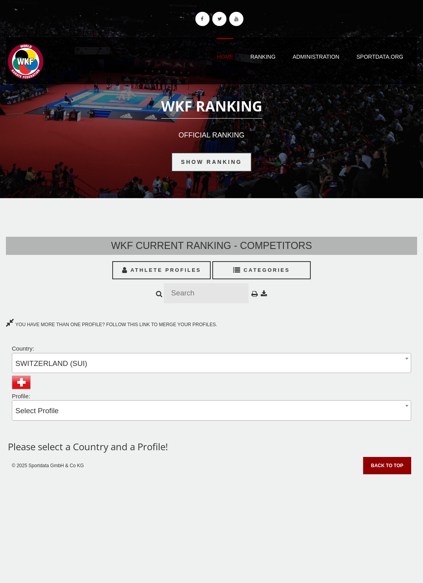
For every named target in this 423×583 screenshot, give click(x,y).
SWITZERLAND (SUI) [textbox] (51, 363)
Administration (316, 57)
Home (225, 57)
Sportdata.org (379, 57)
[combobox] (211, 363)
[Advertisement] (211, 526)
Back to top (387, 465)
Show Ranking (211, 162)
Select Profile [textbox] (37, 411)
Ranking (263, 57)
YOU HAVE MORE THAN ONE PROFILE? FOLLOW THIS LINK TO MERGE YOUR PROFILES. (111, 324)
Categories (261, 270)
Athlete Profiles (161, 270)
